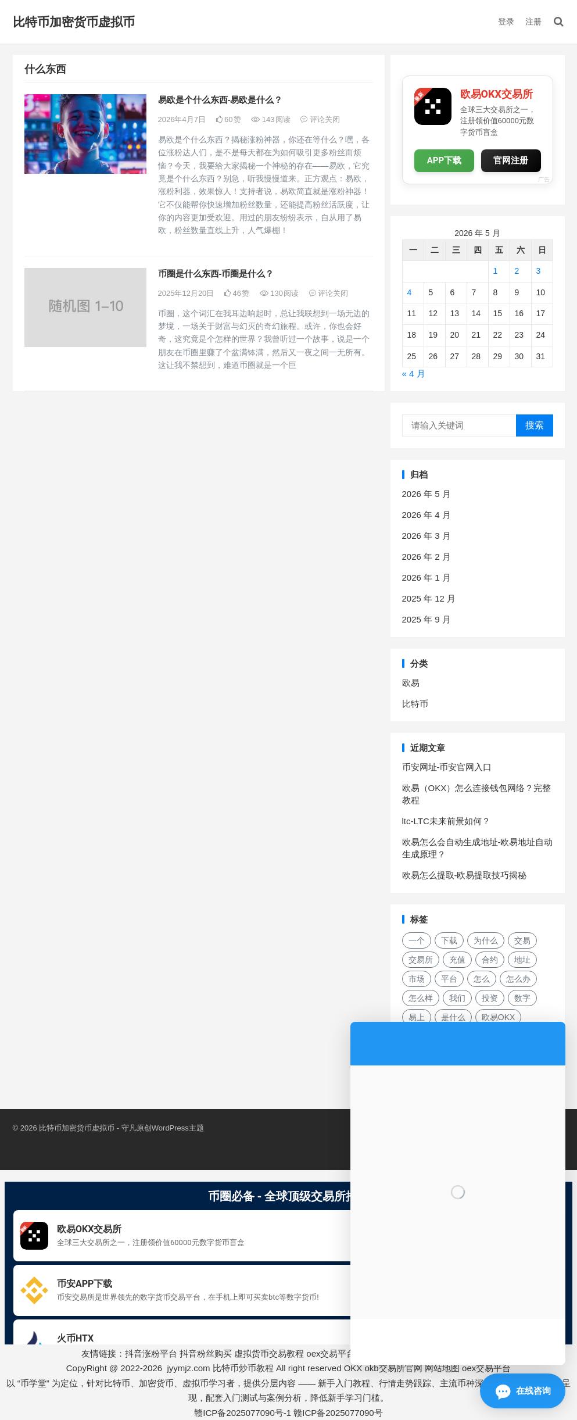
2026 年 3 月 (426, 536)
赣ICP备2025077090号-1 (242, 1413)
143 (270, 119)
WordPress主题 (178, 1128)
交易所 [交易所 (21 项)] (420, 959)
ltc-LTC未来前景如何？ (446, 821)
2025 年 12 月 (429, 598)
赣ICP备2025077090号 (337, 1413)
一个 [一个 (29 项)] (416, 940)
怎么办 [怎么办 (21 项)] (518, 978)
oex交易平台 (330, 1353)
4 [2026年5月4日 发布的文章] (409, 292)
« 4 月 (413, 373)
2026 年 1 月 (426, 577)
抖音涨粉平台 (151, 1353)
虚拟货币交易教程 (269, 1353)
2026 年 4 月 (426, 515)
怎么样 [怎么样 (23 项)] (420, 998)
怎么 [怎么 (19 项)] (482, 978)
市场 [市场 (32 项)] (416, 978)
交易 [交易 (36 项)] (522, 940)
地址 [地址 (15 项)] (522, 959)
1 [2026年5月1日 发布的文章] (495, 271)
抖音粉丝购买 (206, 1353)
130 (279, 293)
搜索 (534, 425)
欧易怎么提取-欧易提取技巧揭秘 (464, 875)
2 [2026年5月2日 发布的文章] (517, 271)
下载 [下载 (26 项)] (449, 940)
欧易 (411, 683)
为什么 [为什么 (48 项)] (486, 940)
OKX (353, 1368)
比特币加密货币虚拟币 (74, 21)
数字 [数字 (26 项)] (522, 998)
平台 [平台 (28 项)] (449, 978)
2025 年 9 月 (426, 619)
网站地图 (442, 1368)
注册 (533, 21)
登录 (506, 21)
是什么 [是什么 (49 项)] (453, 1017)
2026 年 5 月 (426, 494)
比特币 (415, 704)
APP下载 (444, 160)
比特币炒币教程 (243, 1368)
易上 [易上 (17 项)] (416, 1017)
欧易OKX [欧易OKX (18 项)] (498, 1017)
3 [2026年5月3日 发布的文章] (538, 271)
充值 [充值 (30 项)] (457, 959)
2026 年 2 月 (426, 556)
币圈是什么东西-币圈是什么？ (216, 273)
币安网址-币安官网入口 (447, 767)
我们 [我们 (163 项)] (457, 998)
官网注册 (510, 160)
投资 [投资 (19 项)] (490, 998)
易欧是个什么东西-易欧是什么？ (220, 100)
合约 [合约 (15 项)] (490, 959)
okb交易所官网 (393, 1368)
